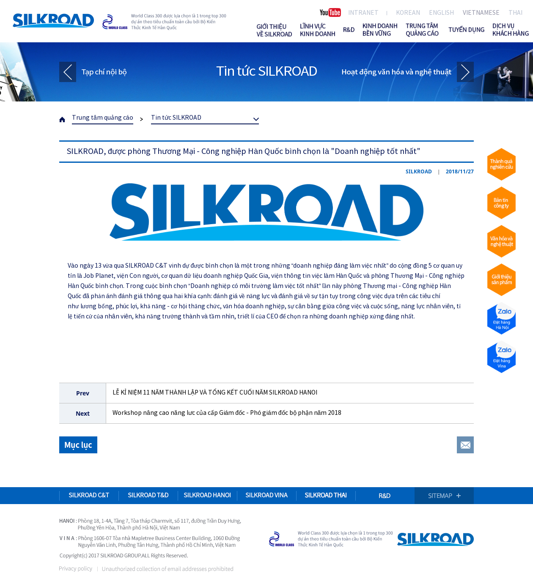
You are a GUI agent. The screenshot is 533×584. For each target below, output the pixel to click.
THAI (515, 13)
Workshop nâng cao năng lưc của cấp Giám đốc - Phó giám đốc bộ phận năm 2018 (227, 413)
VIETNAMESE (481, 13)
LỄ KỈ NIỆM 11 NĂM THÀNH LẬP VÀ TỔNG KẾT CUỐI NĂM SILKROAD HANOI (215, 392)
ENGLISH (441, 13)
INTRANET (363, 13)
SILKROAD (53, 20)
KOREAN (408, 13)
